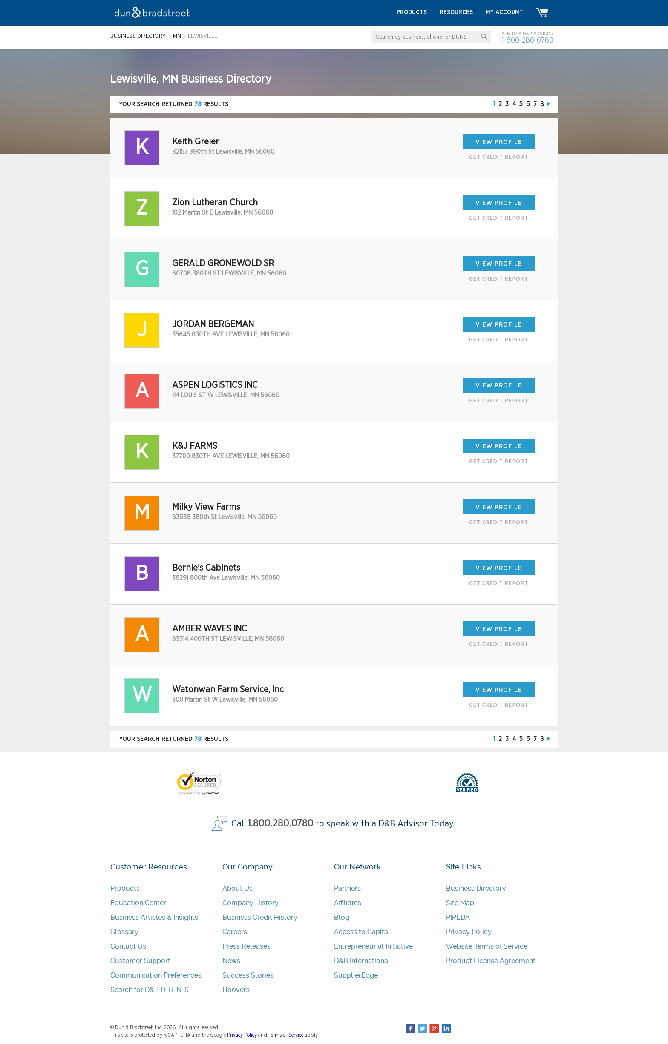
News (231, 961)
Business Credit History (259, 917)
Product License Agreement (491, 961)
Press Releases (246, 946)
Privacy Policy (469, 932)
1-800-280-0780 (527, 40)
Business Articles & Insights (154, 917)
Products (125, 888)
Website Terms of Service (486, 946)
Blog (341, 917)
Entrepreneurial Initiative (373, 946)
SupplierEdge (356, 975)
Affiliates (347, 903)
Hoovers (236, 990)
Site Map (460, 903)
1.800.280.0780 (281, 824)
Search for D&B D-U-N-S (149, 990)
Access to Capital (362, 932)
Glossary (124, 932)
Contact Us (128, 946)
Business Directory (476, 888)
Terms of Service (285, 1035)
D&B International (362, 961)
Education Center (138, 903)
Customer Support (140, 961)
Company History (250, 903)
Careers (234, 932)
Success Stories (248, 975)
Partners (347, 888)
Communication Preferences (156, 975)
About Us (237, 888)
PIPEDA (458, 917)
